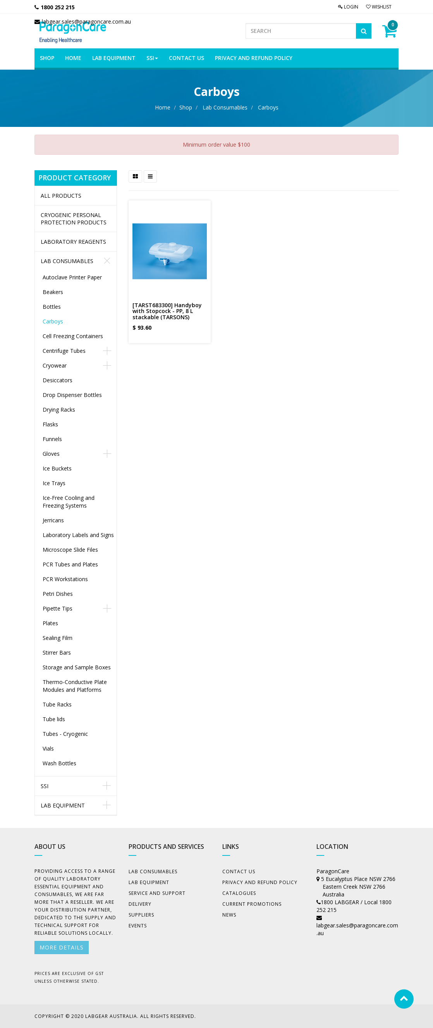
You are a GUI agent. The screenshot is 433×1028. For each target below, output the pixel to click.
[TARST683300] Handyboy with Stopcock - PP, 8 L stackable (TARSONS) (167, 311)
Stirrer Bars (57, 652)
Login (348, 6)
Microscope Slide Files (70, 549)
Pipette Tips (57, 608)
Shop (185, 107)
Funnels (52, 439)
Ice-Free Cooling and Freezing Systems (69, 501)
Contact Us (238, 871)
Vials (48, 748)
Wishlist (379, 6)
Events (138, 925)
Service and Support (157, 893)
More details (62, 947)
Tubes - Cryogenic (65, 733)
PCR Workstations (65, 579)
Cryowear (55, 365)
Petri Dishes (58, 593)
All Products (61, 195)
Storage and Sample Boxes (77, 667)
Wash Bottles (59, 763)
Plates (50, 623)
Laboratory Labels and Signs (78, 535)
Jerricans (53, 520)
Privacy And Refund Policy (259, 882)
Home (162, 107)
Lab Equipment (63, 805)
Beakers (53, 292)
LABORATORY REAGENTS (73, 241)
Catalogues (239, 893)
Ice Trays (54, 483)
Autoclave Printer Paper (72, 277)
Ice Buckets (57, 468)
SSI (44, 786)
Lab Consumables (225, 107)
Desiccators (57, 380)
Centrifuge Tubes (64, 350)
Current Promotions (252, 904)
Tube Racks (57, 704)
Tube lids (54, 719)
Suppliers (141, 915)
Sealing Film (57, 637)
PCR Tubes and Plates (70, 564)
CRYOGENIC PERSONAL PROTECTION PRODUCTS (74, 218)
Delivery (140, 904)
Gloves (51, 453)
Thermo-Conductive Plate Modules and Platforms (75, 685)
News (229, 915)
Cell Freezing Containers (73, 336)
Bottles (52, 306)
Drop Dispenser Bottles (72, 395)
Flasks (50, 424)
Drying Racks (59, 409)
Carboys (268, 107)
